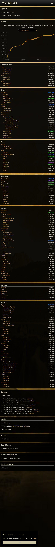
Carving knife (7, 146)
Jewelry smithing (8, 137)
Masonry (3, 212)
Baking (5, 222)
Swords (3, 319)
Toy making (6, 100)
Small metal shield (8, 368)
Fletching (5, 96)
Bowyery (5, 94)
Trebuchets (6, 386)
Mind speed (6, 79)
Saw (4, 160)
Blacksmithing (7, 131)
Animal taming (7, 233)
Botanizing (6, 203)
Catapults (5, 384)
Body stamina (7, 71)
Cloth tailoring (7, 108)
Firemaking (4, 210)
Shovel (5, 156)
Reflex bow (6, 378)
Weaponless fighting (9, 307)
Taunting (5, 315)
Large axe (6, 331)
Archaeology (4, 273)
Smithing (3, 115)
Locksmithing (7, 133)
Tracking (3, 267)
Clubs (2, 352)
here (34, 538)
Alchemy (3, 245)
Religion (3, 287)
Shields (3, 360)
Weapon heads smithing (12, 121)
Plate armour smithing (11, 127)
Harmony (30, 399)
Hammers (4, 356)
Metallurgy (6, 135)
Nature (3, 189)
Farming (5, 197)
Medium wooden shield (10, 364)
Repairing (5, 243)
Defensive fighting (8, 311)
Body (2, 67)
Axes (2, 150)
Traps (4, 265)
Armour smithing (8, 123)
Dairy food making (8, 218)
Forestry (5, 195)
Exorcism (3, 298)
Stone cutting (7, 214)
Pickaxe (5, 162)
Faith (2, 289)
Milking (5, 199)
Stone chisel (6, 166)
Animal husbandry (8, 235)
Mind (2, 75)
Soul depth (6, 85)
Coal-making (4, 187)
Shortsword (6, 323)
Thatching (4, 279)
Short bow (6, 376)
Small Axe (5, 329)
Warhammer (6, 358)
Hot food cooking (8, 220)
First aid (5, 257)
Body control (6, 73)
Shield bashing (7, 317)
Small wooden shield (9, 362)
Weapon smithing (8, 117)
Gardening (6, 193)
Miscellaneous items (7, 154)
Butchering (6, 224)
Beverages (6, 226)
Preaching (4, 292)
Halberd (5, 347)
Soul (2, 81)
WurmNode (9, 2)
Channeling (4, 296)
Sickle (4, 169)
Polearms (3, 343)
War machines (5, 382)
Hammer (5, 164)
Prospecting (4, 183)
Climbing (3, 277)
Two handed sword (8, 325)
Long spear (6, 345)
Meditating (6, 237)
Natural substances (8, 247)
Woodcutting (5, 179)
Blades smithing (9, 119)
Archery (3, 374)
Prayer (3, 294)
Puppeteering (7, 253)
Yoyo (4, 251)
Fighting (3, 305)
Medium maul (7, 339)
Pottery (3, 104)
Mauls (2, 335)
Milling (3, 271)
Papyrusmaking (7, 239)
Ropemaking (4, 113)
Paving (3, 269)
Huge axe (5, 333)
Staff (4, 350)
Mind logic (6, 77)
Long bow (6, 380)
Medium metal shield (9, 370)
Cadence (31, 401)
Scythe (5, 171)
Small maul (6, 337)
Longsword (6, 321)
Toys (2, 249)
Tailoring (3, 106)
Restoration (6, 275)
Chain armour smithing (11, 125)
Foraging (5, 201)
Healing (3, 255)
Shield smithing (9, 129)
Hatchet (5, 152)
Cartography (4, 228)
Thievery (3, 259)
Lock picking (6, 263)
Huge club (6, 354)
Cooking (3, 216)
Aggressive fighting (8, 309)
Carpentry (4, 92)
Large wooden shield (9, 366)
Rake (4, 158)
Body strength (7, 69)
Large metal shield (8, 372)
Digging (3, 185)
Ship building (7, 102)
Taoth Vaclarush (17, 426)
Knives (3, 144)
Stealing (5, 261)
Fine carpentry (7, 98)
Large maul (6, 341)
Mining (3, 181)
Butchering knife (7, 148)
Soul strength (7, 83)
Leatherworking (7, 111)
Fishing (5, 191)
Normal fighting (7, 313)
